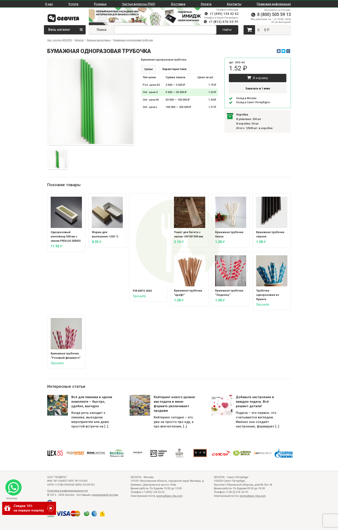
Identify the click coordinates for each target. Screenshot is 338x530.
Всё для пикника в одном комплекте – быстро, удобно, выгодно (91, 401)
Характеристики (174, 69)
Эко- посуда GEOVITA (59, 40)
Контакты (234, 4)
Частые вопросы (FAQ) (138, 4)
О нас (49, 4)
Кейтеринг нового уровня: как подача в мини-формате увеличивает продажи (175, 404)
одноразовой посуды (104, 494)
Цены (148, 69)
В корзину (257, 77)
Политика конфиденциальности (67, 490)
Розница (100, 4)
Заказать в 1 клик (257, 88)
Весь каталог (65, 30)
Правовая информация (274, 4)
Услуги (73, 4)
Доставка (178, 4)
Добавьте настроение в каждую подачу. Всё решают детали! (255, 401)
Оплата (206, 4)
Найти (227, 30)
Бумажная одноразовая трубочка (133, 40)
